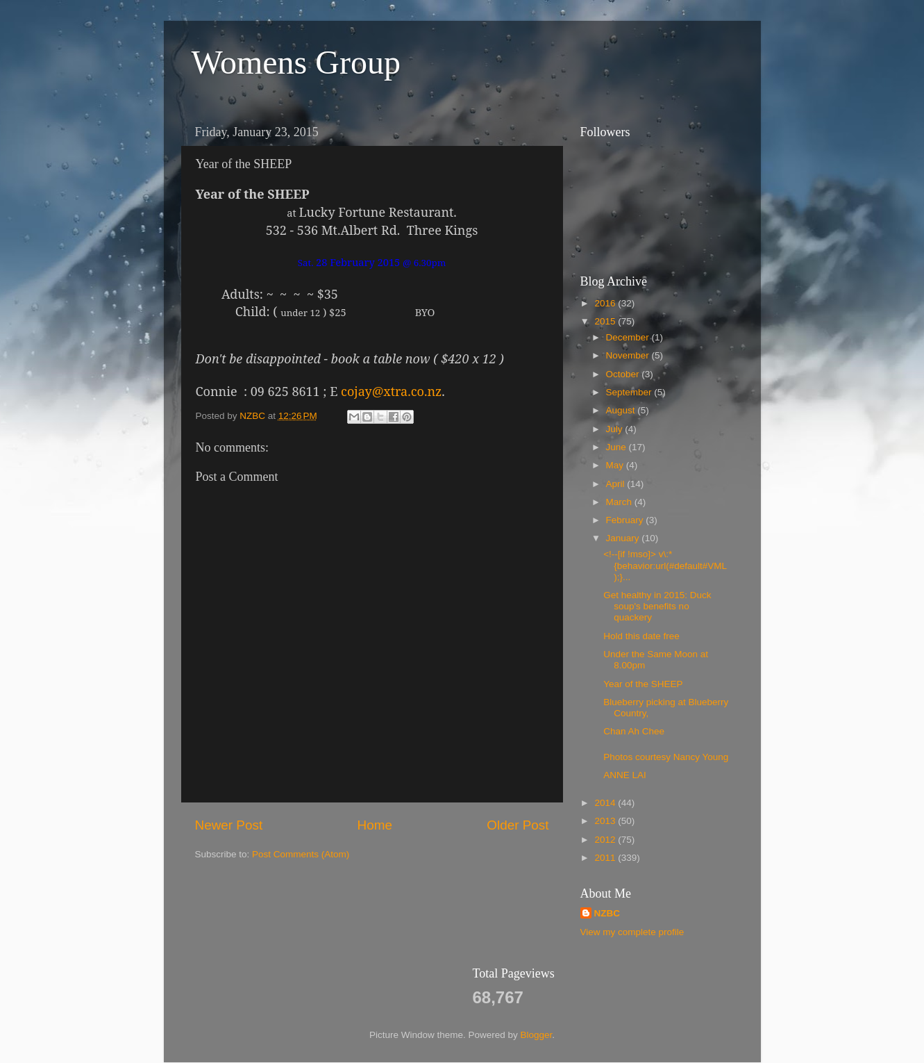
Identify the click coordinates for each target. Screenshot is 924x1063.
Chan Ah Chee (633, 731)
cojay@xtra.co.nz (391, 391)
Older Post (517, 825)
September (630, 392)
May (616, 465)
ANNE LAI (624, 775)
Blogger (537, 1035)
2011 (606, 857)
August (622, 410)
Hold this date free (641, 636)
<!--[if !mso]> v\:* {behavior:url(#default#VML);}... (665, 565)
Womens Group (296, 62)
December (629, 337)
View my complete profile (632, 932)
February (626, 520)
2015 (606, 321)
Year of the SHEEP (642, 684)
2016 (606, 303)
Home (375, 825)
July (615, 429)
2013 (606, 821)
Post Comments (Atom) (300, 854)
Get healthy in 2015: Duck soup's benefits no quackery (657, 606)
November (629, 355)
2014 (606, 803)
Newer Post (229, 825)
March (620, 502)
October (624, 374)
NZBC (607, 913)
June (617, 447)
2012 (606, 839)
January (624, 538)
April (617, 484)
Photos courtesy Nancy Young (665, 757)
